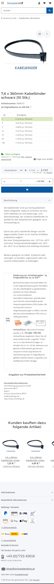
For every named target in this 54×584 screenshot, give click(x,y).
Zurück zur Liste (9, 18)
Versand (36, 569)
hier (34, 350)
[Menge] (21, 171)
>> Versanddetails (8, 530)
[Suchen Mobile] (24, 10)
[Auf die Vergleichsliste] (40, 34)
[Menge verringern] (4, 171)
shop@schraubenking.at (20, 558)
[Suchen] (49, 10)
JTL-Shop (31, 579)
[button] (39, 3)
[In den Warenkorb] (3, 27)
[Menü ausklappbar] (2, 2)
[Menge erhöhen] (50, 171)
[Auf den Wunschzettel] (47, 34)
